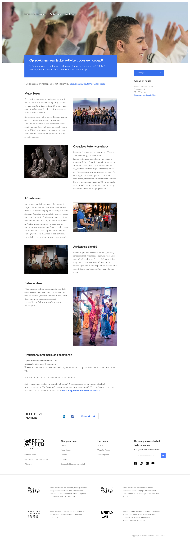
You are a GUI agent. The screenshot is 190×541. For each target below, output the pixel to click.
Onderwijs (137, 6)
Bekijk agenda (103, 455)
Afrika (100, 445)
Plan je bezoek (106, 6)
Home (27, 14)
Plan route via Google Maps (145, 95)
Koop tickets (66, 450)
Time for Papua (103, 450)
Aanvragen (140, 73)
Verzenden (163, 455)
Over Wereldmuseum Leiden (36, 459)
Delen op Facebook (73, 416)
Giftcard (28, 464)
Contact (64, 445)
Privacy (64, 459)
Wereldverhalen (122, 6)
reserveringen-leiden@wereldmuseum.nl (80, 391)
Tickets (148, 6)
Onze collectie (30, 455)
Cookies (64, 455)
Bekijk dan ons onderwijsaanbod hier (87, 84)
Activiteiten (55, 14)
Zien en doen (90, 6)
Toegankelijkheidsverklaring (73, 464)
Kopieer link (85, 416)
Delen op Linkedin (64, 416)
